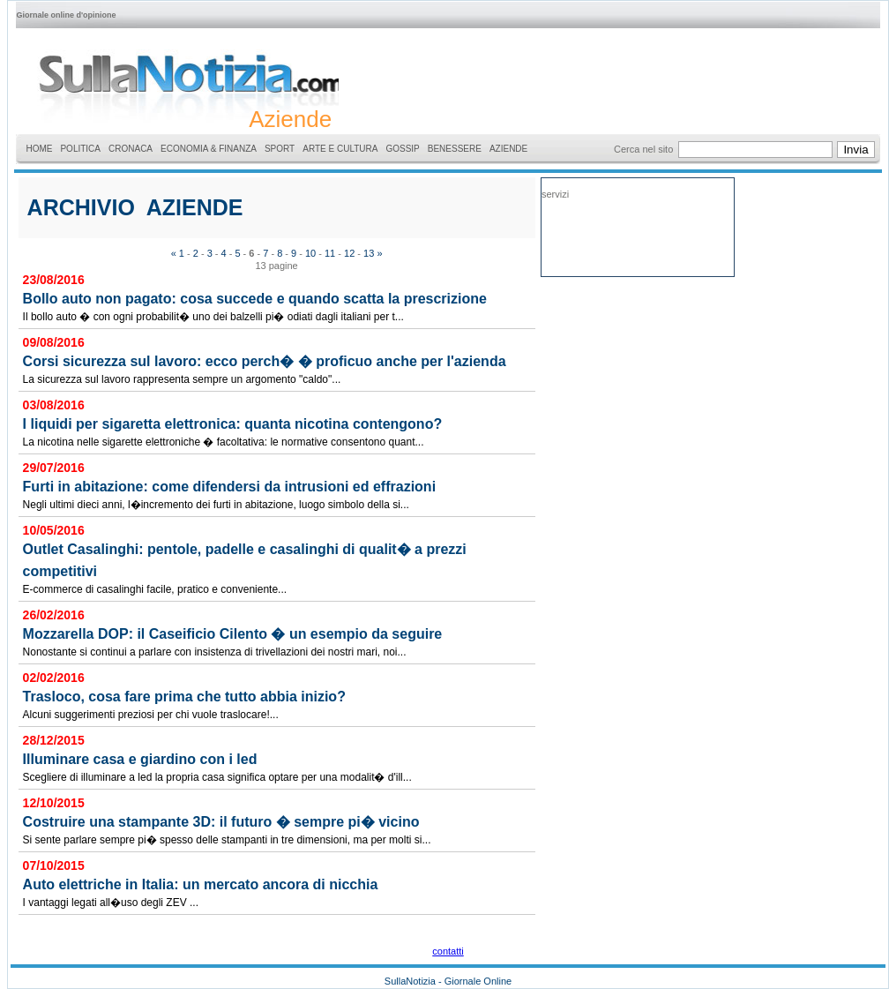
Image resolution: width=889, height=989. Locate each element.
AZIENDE (508, 149)
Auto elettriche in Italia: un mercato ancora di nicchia (200, 884)
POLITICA (80, 149)
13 (368, 253)
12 (349, 253)
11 (330, 253)
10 (310, 253)
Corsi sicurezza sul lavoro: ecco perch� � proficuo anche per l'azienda (264, 361)
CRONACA (130, 149)
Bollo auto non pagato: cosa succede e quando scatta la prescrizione (255, 298)
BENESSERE (455, 149)
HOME (39, 149)
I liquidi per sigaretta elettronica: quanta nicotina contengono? (233, 423)
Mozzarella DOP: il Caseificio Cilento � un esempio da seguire (233, 633)
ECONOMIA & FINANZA (209, 149)
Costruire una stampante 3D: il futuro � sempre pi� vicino (221, 821)
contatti (447, 951)
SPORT (280, 149)
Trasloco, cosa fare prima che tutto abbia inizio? (184, 696)
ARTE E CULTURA (340, 149)
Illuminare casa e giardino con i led (140, 759)
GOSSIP (402, 149)
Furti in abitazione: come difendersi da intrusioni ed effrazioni (230, 486)
